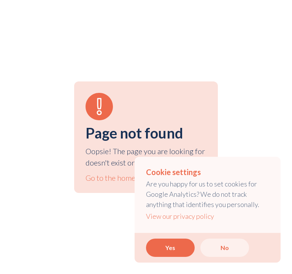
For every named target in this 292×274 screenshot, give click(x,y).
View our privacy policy (180, 216)
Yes (170, 247)
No (225, 247)
